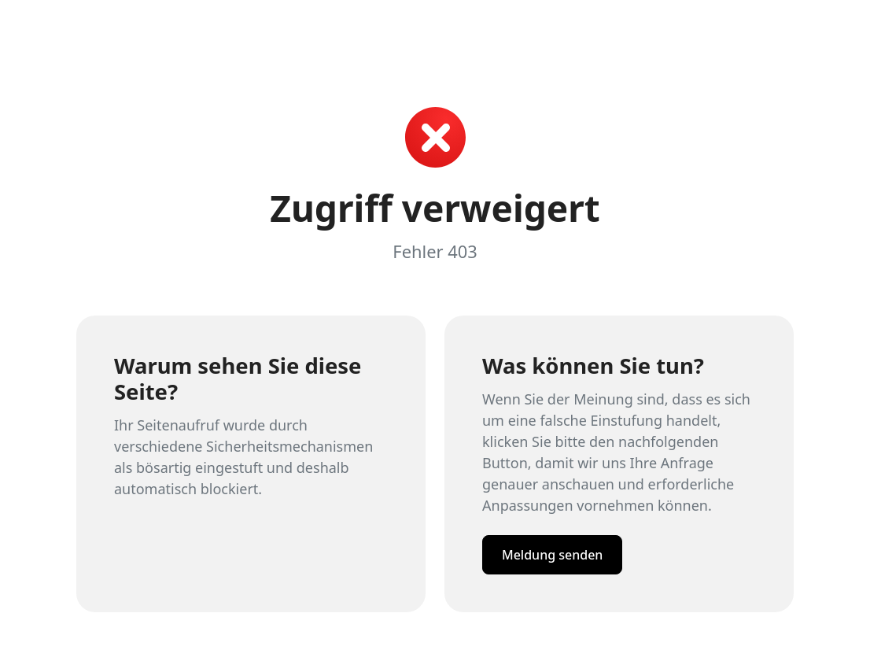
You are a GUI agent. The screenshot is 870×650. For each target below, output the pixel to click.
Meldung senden (552, 554)
